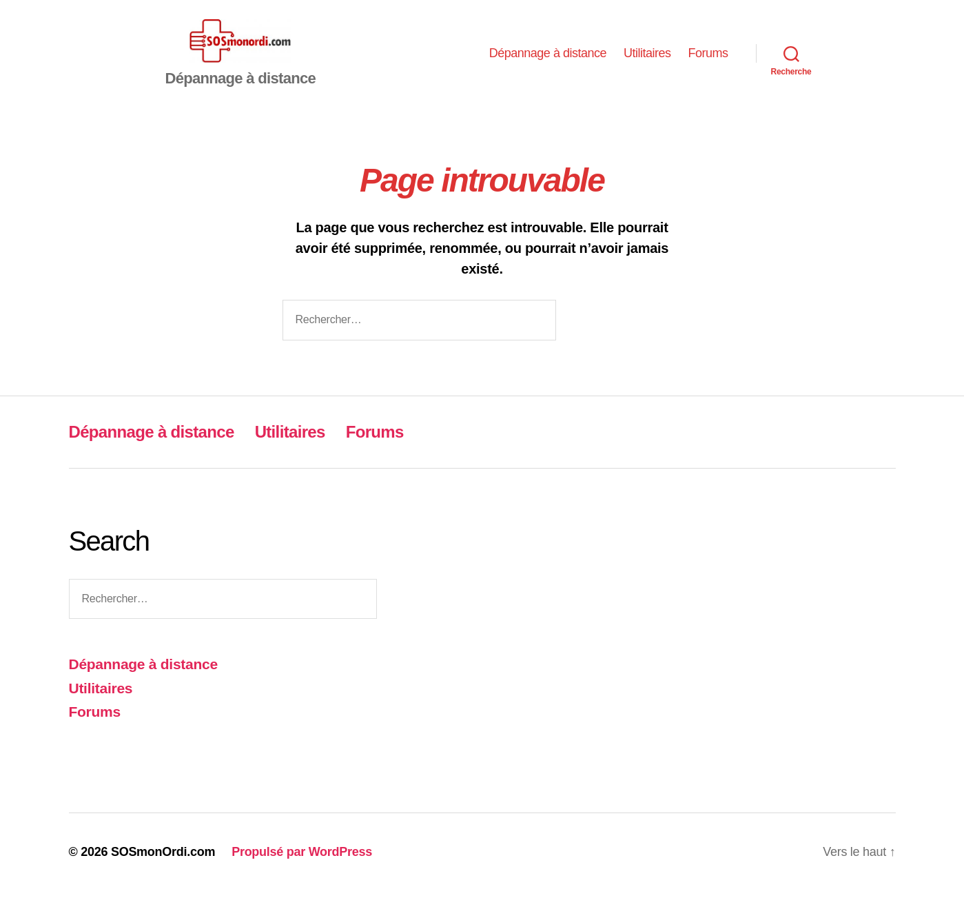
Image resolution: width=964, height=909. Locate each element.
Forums (708, 62)
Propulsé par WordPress (302, 870)
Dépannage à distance (547, 62)
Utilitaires (647, 62)
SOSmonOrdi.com (163, 870)
